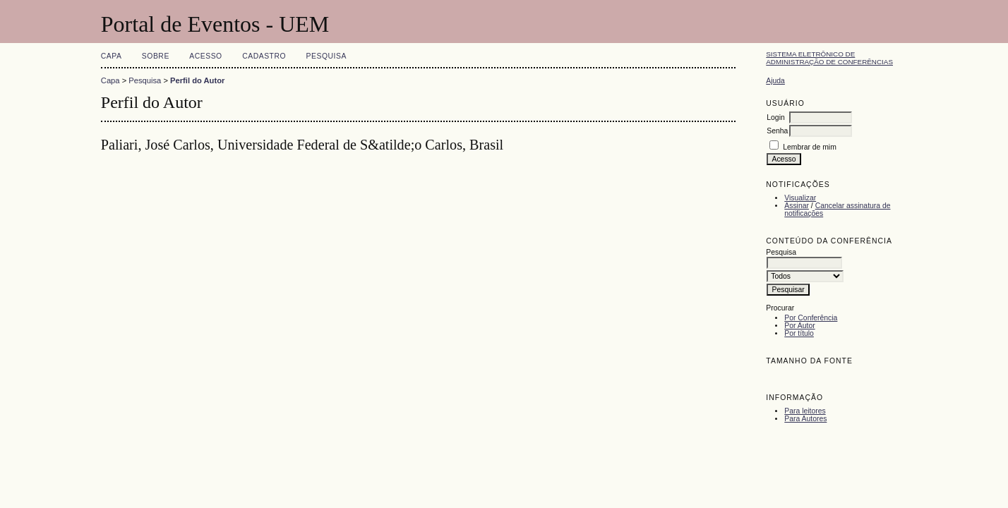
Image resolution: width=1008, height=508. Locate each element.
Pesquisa (326, 56)
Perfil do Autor (197, 80)
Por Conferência (810, 318)
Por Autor (799, 325)
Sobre (155, 56)
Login (775, 117)
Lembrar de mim (809, 147)
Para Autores (805, 419)
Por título (799, 333)
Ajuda (775, 81)
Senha (777, 131)
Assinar (796, 206)
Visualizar (800, 198)
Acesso (205, 56)
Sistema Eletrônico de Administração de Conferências (829, 58)
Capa (111, 56)
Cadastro (264, 56)
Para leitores (804, 411)
